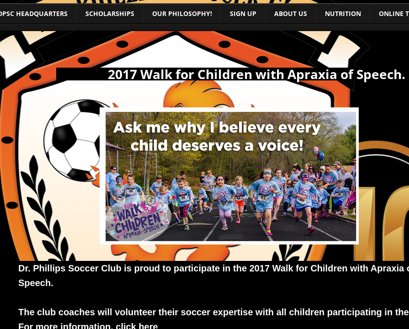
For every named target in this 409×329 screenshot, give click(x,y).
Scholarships (109, 13)
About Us (290, 13)
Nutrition (343, 13)
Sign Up (243, 13)
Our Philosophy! (182, 13)
